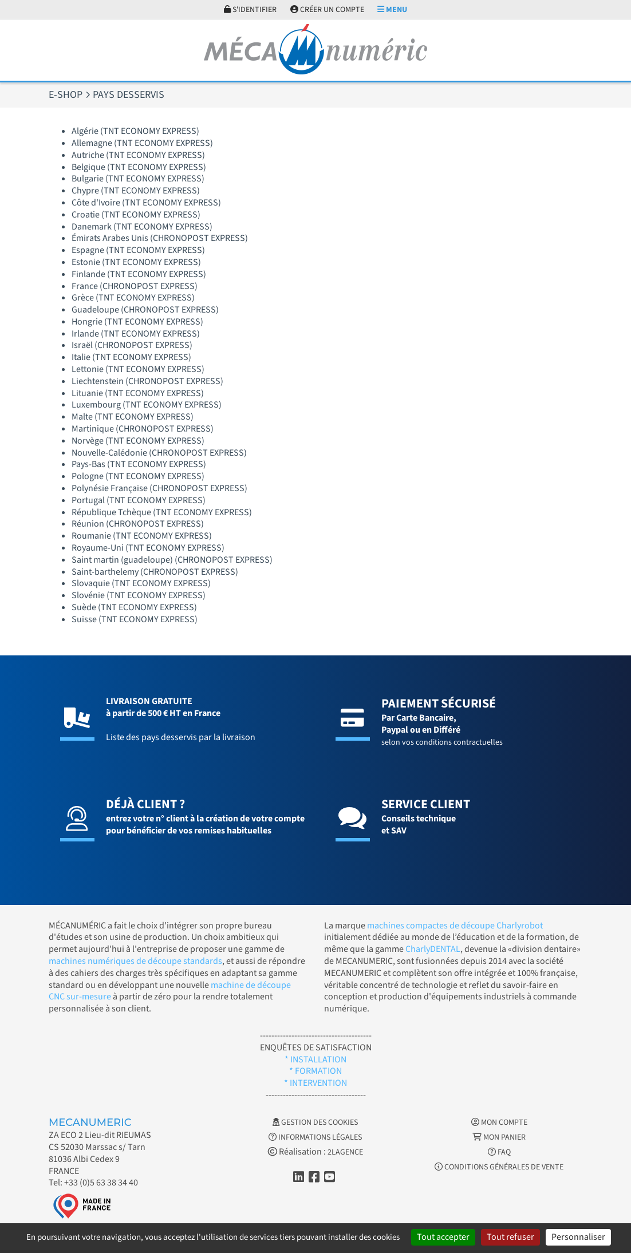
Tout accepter (443, 1237)
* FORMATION (315, 1071)
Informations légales (315, 1137)
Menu (392, 9)
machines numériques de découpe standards (135, 961)
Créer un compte (327, 9)
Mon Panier (499, 1137)
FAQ (499, 1152)
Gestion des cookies (315, 1122)
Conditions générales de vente (499, 1167)
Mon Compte (499, 1122)
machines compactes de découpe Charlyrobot (455, 925)
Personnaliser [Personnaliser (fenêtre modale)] (578, 1237)
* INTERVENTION (315, 1083)
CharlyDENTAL (432, 949)
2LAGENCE (345, 1152)
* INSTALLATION (315, 1059)
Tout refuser (510, 1237)
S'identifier (250, 9)
